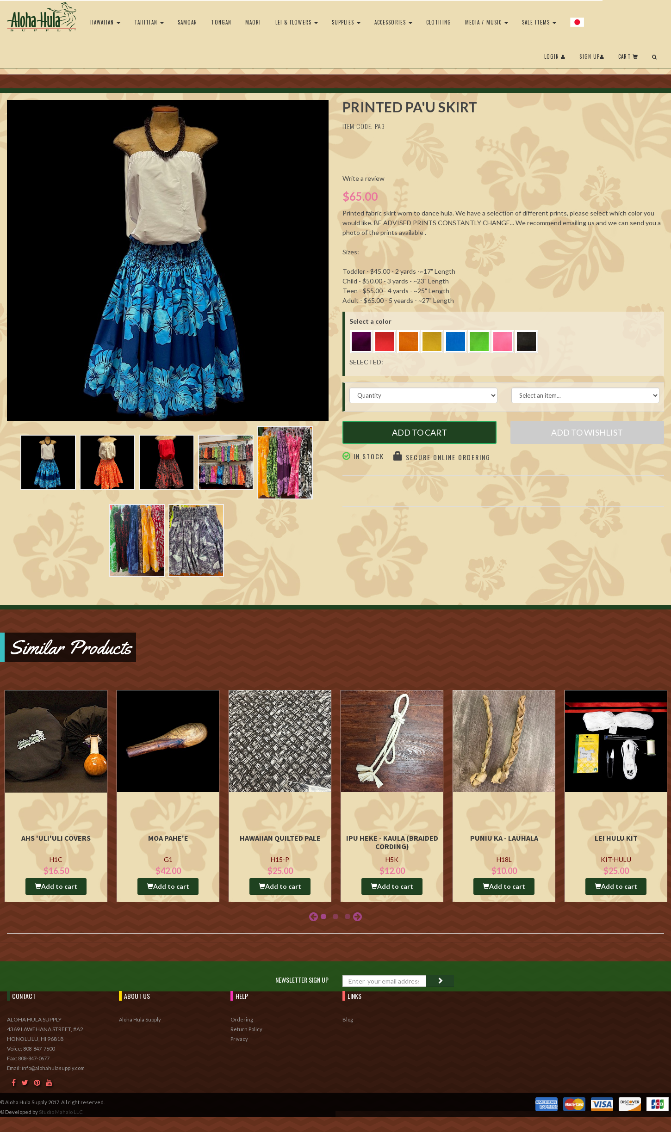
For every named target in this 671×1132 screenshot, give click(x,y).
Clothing (438, 22)
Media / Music (486, 22)
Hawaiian (105, 22)
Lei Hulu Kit (616, 838)
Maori (253, 22)
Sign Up (591, 56)
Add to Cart (419, 432)
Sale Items (539, 22)
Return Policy (246, 1029)
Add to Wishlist (587, 432)
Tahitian (149, 22)
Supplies (346, 22)
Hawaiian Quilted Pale (280, 838)
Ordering (241, 1019)
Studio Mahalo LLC (61, 1112)
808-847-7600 (39, 1049)
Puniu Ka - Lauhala (504, 838)
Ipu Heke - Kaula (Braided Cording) (392, 842)
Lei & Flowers (296, 22)
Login (555, 56)
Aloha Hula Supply (140, 1019)
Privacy (239, 1039)
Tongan (221, 22)
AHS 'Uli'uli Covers (56, 838)
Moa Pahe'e (168, 838)
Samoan (188, 22)
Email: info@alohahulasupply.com (46, 1068)
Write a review (363, 178)
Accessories (393, 22)
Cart (628, 56)
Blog (347, 1019)
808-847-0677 (34, 1058)
